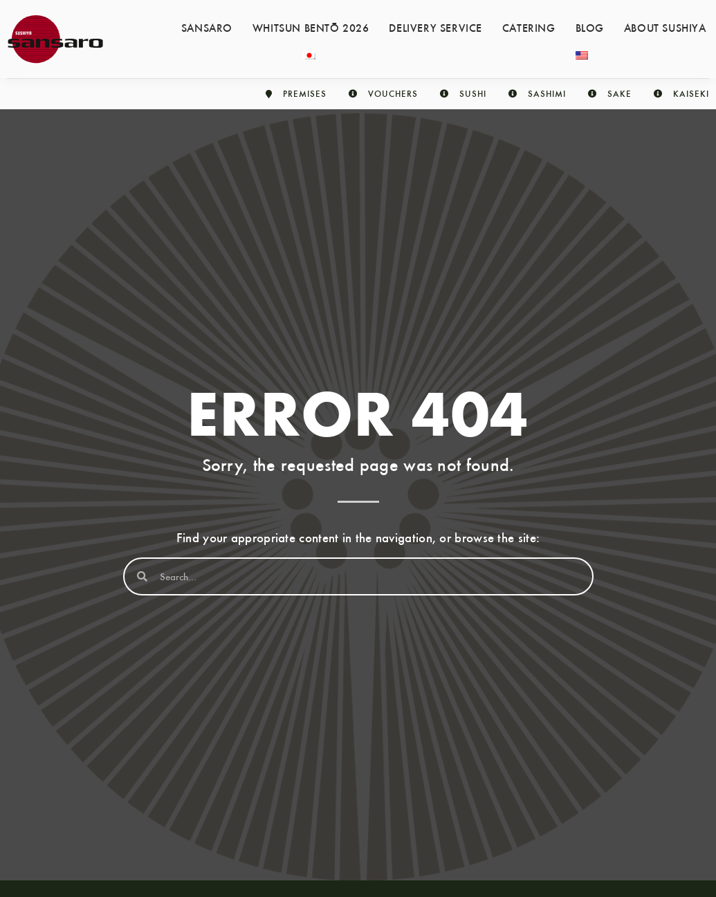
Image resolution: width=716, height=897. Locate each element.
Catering (529, 27)
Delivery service (435, 27)
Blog (590, 27)
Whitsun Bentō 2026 (311, 27)
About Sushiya (665, 27)
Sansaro (206, 27)
